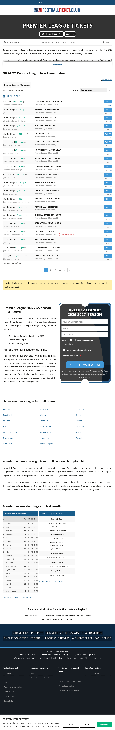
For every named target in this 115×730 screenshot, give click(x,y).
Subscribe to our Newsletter (41, 678)
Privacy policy (9, 696)
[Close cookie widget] (112, 718)
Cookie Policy (9, 701)
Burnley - (73, 126)
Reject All (88, 724)
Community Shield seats (62, 633)
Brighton (43, 415)
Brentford (7, 415)
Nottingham (8, 438)
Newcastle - (73, 199)
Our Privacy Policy (85, 377)
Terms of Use (9, 692)
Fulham (6, 426)
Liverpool (80, 426)
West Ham (7, 444)
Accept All (104, 724)
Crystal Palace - (73, 142)
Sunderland (44, 438)
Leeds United (45, 426)
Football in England (85, 340)
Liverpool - (73, 134)
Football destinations (66, 686)
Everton (79, 421)
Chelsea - (73, 167)
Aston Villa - (73, 224)
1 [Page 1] (46, 270)
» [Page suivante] (69, 270)
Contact (6, 682)
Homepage (8, 673)
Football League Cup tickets (49, 638)
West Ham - (73, 102)
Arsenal (6, 409)
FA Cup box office (16, 638)
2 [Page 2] (50, 270)
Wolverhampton (46, 444)
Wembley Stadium (92, 673)
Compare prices (49, 34)
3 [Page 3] (55, 270)
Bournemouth (82, 409)
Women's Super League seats (91, 638)
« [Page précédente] (64, 270)
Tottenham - (73, 207)
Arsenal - (73, 110)
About (6, 678)
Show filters (107, 79)
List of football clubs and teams (70, 681)
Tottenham (80, 438)
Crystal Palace (45, 421)
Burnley (79, 415)
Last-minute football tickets (69, 691)
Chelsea (6, 421)
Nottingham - (73, 150)
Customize (71, 724)
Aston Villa (43, 409)
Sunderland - (73, 159)
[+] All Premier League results (51, 581)
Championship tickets (28, 633)
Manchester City (10, 432)
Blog (33, 673)
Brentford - (73, 118)
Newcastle (80, 432)
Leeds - (73, 191)
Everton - (73, 232)
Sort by (76, 90)
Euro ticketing (91, 633)
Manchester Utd (46, 432)
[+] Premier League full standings (17, 597)
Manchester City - (73, 248)
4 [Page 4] (60, 270)
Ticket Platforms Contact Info (14, 687)
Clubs (68, 34)
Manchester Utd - (73, 175)
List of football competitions (69, 677)
